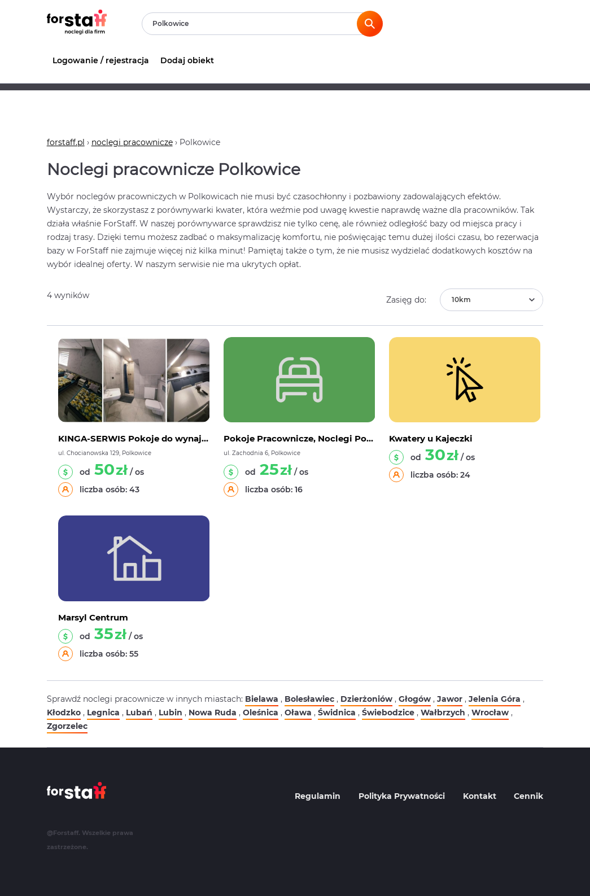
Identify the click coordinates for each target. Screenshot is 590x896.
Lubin (170, 712)
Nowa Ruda (213, 712)
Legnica (103, 712)
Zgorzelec (67, 726)
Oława (298, 712)
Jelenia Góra (495, 699)
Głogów (415, 699)
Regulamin (317, 796)
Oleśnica (260, 712)
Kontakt (479, 796)
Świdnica (337, 712)
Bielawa (261, 699)
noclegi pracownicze (132, 142)
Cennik (528, 796)
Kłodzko (64, 712)
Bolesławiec (309, 699)
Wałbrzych (443, 712)
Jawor (449, 699)
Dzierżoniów (366, 699)
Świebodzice (388, 712)
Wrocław (490, 712)
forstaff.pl (66, 142)
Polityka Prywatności (402, 796)
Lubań (139, 712)
